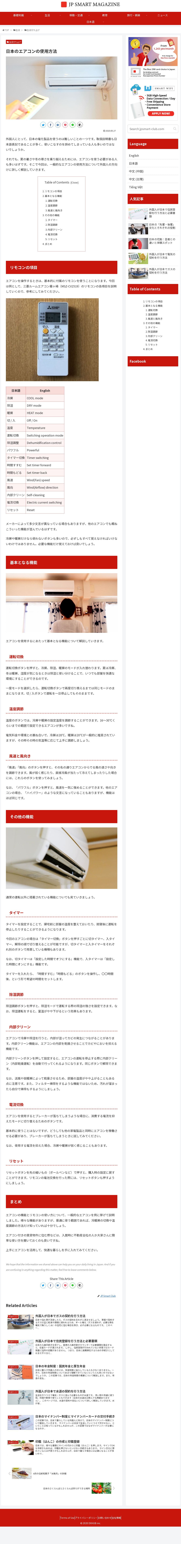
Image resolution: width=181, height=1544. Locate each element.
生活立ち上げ (14, 41)
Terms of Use (62, 1535)
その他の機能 (53, 218)
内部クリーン (56, 234)
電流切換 (53, 240)
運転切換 (53, 202)
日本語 (133, 164)
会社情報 (121, 1535)
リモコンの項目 (54, 192)
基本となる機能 (54, 197)
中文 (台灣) (136, 180)
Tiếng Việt (136, 188)
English (134, 155)
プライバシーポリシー (84, 1535)
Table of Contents (57, 182)
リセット (53, 245)
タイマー (53, 223)
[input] (153, 129)
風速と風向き (56, 213)
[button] (175, 129)
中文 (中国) (136, 172)
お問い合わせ (106, 1535)
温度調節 (53, 208)
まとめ (49, 250)
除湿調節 (53, 229)
